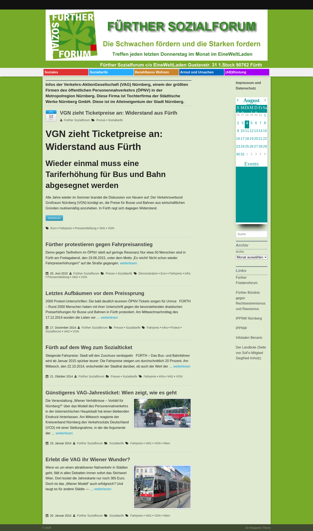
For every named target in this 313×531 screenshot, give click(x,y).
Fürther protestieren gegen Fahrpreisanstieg (99, 244)
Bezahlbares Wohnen (152, 72)
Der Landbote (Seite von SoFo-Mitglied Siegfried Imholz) (251, 353)
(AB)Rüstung (236, 72)
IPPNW (241, 328)
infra (187, 273)
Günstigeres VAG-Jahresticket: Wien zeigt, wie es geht (111, 392)
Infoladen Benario (249, 337)
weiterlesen (128, 263)
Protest (175, 327)
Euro (54, 228)
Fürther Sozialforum (75, 120)
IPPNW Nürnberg (249, 318)
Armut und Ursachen (197, 72)
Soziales (51, 72)
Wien (166, 443)
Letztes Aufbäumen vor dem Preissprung (95, 293)
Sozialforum (53, 331)
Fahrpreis (65, 228)
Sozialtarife (99, 72)
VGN (111, 228)
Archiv (240, 251)
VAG (102, 228)
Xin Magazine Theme (258, 527)
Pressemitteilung (86, 228)
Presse (101, 120)
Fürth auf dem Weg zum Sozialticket (89, 347)
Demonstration (148, 273)
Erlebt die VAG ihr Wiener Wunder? (88, 459)
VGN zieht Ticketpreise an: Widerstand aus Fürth (118, 113)
